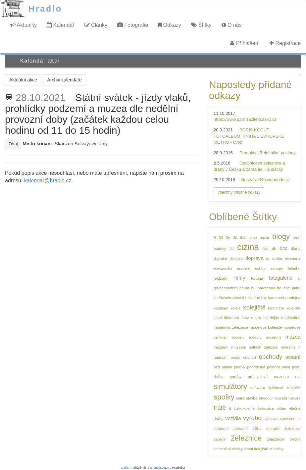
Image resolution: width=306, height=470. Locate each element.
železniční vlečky (228, 448)
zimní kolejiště (256, 448)
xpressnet (288, 418)
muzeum (221, 347)
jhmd (296, 288)
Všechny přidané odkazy (239, 192)
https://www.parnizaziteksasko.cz (245, 119)
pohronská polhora (263, 367)
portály (235, 376)
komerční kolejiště (284, 308)
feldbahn (221, 278)
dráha (277, 258)
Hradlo (45, 8)
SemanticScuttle (158, 467)
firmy (239, 278)
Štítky (201, 25)
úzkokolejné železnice (254, 408)
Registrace (285, 43)
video (281, 408)
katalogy (221, 308)
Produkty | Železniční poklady (267, 152)
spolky (224, 397)
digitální (220, 258)
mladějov (271, 317)
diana (296, 248)
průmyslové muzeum (268, 376)
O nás (232, 25)
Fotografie (132, 25)
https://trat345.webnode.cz (264, 179)
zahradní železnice (282, 428)
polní (286, 367)
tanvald (281, 398)
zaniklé (220, 439)
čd (231, 248)
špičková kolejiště (284, 387)
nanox (235, 357)
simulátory (230, 386)
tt (230, 408)
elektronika (223, 268)
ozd (217, 367)
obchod (249, 357)
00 (221, 237)
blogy (281, 236)
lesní (218, 317)
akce (253, 237)
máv (245, 317)
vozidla (233, 418)
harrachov (266, 288)
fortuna (257, 278)
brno (296, 237)
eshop (260, 268)
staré (240, 398)
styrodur (266, 398)
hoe (286, 288)
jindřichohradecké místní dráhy (240, 297)
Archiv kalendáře (64, 79)
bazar (264, 237)
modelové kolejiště (266, 327)
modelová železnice (231, 327)
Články (95, 25)
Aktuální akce (23, 79)
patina (227, 367)
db (274, 248)
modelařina (290, 317)
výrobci (253, 417)
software (257, 387)
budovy (220, 248)
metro (256, 317)
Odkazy (169, 25)
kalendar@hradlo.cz (48, 180)
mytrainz (288, 347)
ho (279, 288)
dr (268, 258)
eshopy (277, 268)
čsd (265, 248)
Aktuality (23, 25)
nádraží (220, 357)
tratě (220, 407)
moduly (255, 337)
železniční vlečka (283, 439)
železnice (246, 438)
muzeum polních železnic (254, 347)
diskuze (236, 258)
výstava (271, 418)
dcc (283, 248)
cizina (248, 247)
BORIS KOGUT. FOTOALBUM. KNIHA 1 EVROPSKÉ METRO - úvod (249, 136)
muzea (293, 337)
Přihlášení (245, 43)
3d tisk (239, 237)
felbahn (294, 268)
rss (298, 376)
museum (273, 337)
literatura (231, 317)
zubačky (276, 448)
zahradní (221, 428)
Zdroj (13, 144)
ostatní (292, 357)
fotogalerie (280, 278)
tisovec (294, 398)
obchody (270, 356)
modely (238, 337)
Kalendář (61, 25)
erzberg (243, 268)
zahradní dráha (246, 428)
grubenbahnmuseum (231, 288)
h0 (253, 288)
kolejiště (254, 307)
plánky (239, 367)
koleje (235, 308)
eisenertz (292, 258)
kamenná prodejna (284, 297)
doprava (254, 258)
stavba (251, 398)
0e (228, 237)
